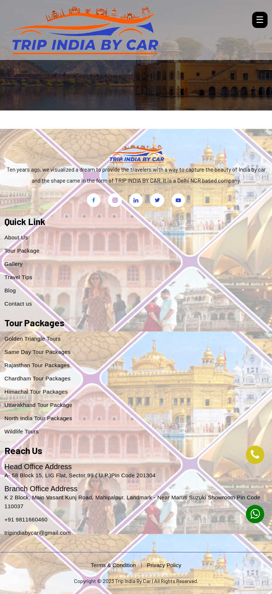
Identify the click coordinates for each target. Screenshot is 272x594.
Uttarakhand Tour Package (38, 405)
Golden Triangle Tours (32, 338)
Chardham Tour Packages (37, 378)
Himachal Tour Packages (36, 392)
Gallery (13, 264)
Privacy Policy (164, 565)
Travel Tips (18, 277)
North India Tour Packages (38, 418)
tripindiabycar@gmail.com (37, 533)
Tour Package (21, 250)
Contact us (18, 303)
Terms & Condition (113, 565)
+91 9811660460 (25, 519)
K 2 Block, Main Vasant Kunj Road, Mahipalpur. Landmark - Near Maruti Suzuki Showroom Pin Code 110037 (132, 501)
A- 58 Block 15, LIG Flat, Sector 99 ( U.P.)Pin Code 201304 (80, 475)
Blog (10, 290)
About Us (16, 237)
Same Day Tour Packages (37, 352)
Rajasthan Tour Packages (37, 365)
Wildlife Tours (21, 431)
